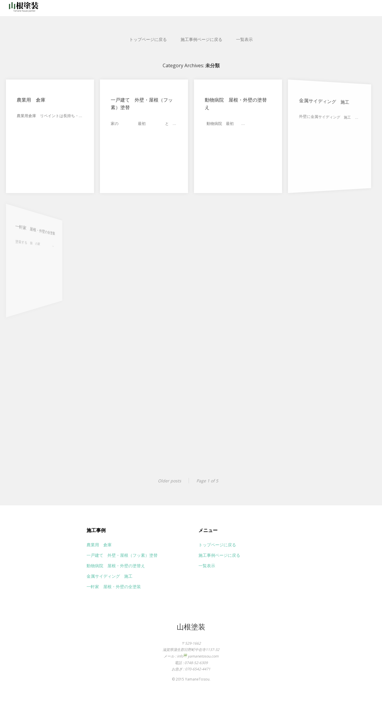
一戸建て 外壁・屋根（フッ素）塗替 (142, 104)
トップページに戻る (148, 39)
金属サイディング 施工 (320, 103)
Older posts (169, 481)
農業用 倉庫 (31, 100)
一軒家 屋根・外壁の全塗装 (22, 230)
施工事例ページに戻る (201, 39)
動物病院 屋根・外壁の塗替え (235, 104)
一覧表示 (244, 39)
